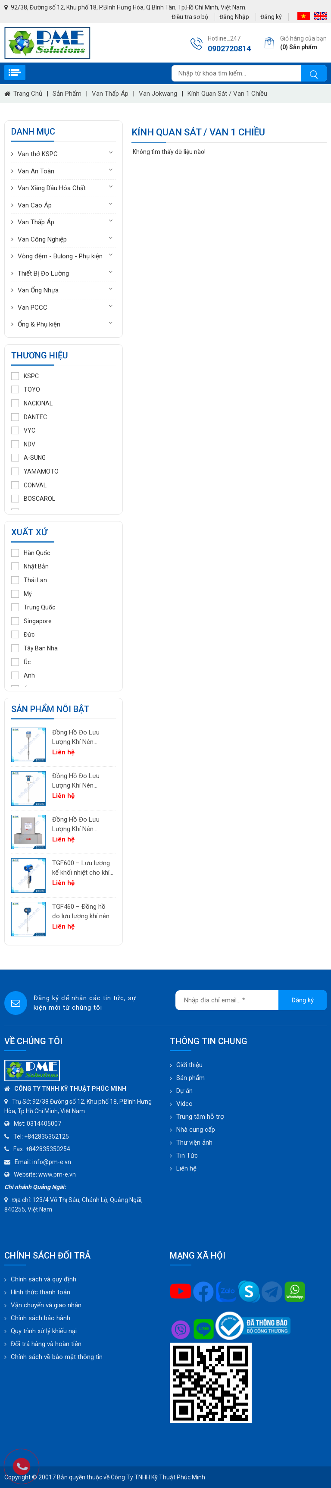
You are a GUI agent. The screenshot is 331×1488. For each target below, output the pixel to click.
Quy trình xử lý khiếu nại (44, 1331)
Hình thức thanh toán (40, 1292)
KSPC (25, 376)
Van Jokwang (158, 93)
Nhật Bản (30, 566)
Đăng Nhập (234, 16)
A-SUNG (28, 457)
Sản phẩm (67, 93)
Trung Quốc (33, 607)
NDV (23, 444)
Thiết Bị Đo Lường (43, 273)
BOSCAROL (33, 498)
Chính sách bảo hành (40, 1318)
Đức (22, 634)
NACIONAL (32, 403)
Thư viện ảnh (194, 1142)
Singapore (31, 621)
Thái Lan (29, 580)
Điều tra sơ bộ (190, 16)
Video (184, 1104)
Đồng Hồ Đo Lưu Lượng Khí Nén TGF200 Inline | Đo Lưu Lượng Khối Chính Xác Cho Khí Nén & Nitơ (78, 825)
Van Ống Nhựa (38, 290)
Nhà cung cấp (195, 1129)
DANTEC (29, 417)
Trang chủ (23, 93)
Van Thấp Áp (110, 93)
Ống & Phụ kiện (39, 324)
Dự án (184, 1091)
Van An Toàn (36, 171)
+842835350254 (47, 1149)
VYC (23, 430)
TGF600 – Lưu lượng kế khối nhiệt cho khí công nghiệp (81, 868)
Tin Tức (187, 1155)
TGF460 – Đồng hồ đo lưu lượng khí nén (80, 911)
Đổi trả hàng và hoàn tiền (46, 1344)
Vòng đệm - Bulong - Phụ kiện (60, 256)
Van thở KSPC (38, 154)
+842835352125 (46, 1136)
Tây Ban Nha (34, 648)
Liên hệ (186, 1168)
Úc (21, 662)
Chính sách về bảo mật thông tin (57, 1357)
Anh (23, 675)
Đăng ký (271, 16)
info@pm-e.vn (51, 1161)
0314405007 (44, 1123)
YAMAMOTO (35, 471)
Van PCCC (32, 307)
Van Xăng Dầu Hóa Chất (52, 188)
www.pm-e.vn (57, 1174)
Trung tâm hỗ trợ (200, 1117)
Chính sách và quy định (43, 1279)
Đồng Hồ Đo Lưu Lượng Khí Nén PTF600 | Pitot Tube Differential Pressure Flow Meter (81, 781)
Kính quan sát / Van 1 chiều (227, 93)
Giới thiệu (189, 1065)
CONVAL (29, 485)
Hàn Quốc (30, 552)
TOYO (25, 389)
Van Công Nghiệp (42, 239)
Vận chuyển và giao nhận (46, 1305)
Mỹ (21, 593)
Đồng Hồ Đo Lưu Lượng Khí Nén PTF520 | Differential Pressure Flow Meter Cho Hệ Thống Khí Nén (81, 737)
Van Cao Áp (35, 205)
